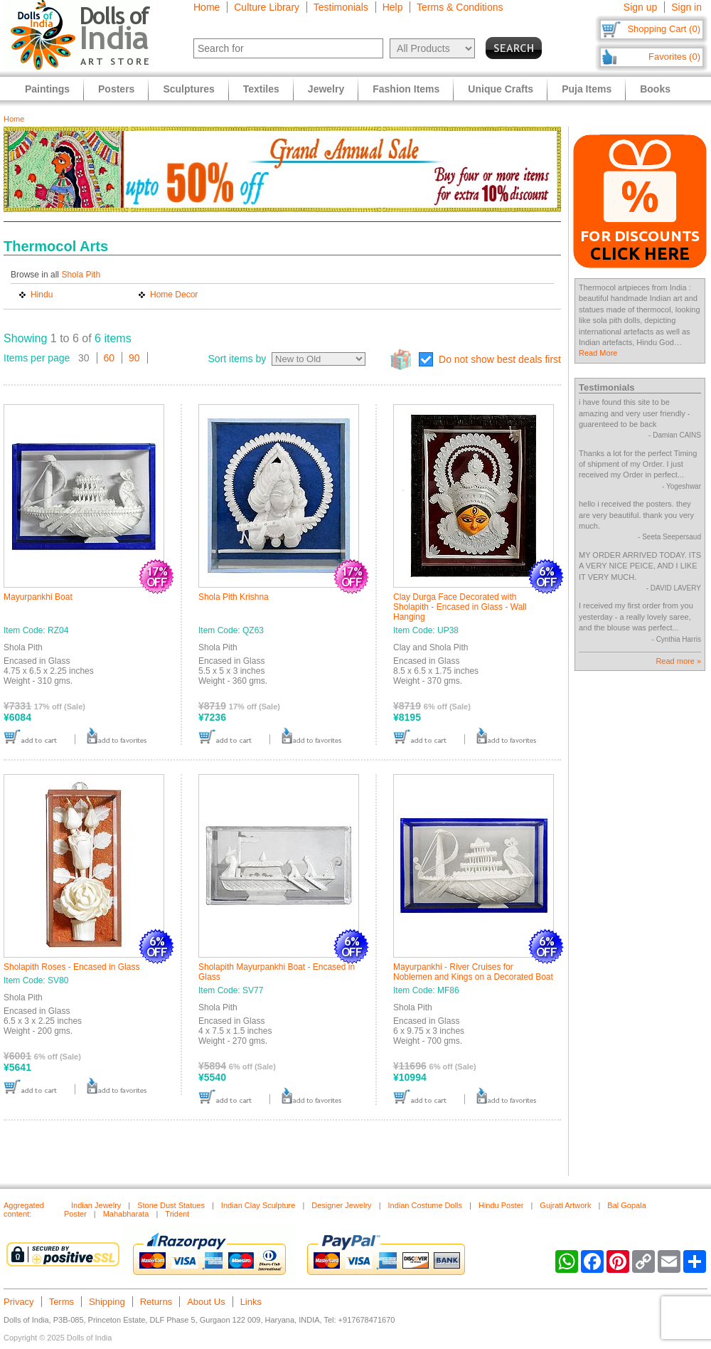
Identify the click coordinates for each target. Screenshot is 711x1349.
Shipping (107, 1301)
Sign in (686, 7)
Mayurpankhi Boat (38, 597)
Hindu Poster (501, 1205)
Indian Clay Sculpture (258, 1205)
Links (251, 1301)
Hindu (42, 295)
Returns (156, 1301)
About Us (206, 1301)
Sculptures (188, 89)
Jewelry (326, 89)
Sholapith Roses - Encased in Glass (71, 967)
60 (109, 358)
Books (655, 89)
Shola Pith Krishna (233, 597)
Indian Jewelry (96, 1205)
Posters (116, 89)
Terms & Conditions (460, 7)
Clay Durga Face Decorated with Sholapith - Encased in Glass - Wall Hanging (460, 607)
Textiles (261, 89)
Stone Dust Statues (171, 1205)
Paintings (47, 89)
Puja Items (586, 89)
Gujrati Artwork (565, 1205)
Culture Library (266, 7)
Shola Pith (80, 275)
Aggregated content (24, 1209)
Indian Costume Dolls (424, 1205)
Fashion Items (406, 89)
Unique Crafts (500, 89)
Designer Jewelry (341, 1205)
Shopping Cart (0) (663, 28)
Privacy (19, 1301)
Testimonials (341, 7)
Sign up (640, 7)
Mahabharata (126, 1214)
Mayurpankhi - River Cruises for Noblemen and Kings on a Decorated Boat (473, 972)
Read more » (678, 661)
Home (206, 7)
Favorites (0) (674, 56)
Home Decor (174, 295)
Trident (177, 1214)
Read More (598, 353)
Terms (61, 1301)
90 (134, 358)
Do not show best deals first (500, 359)
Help (393, 7)
